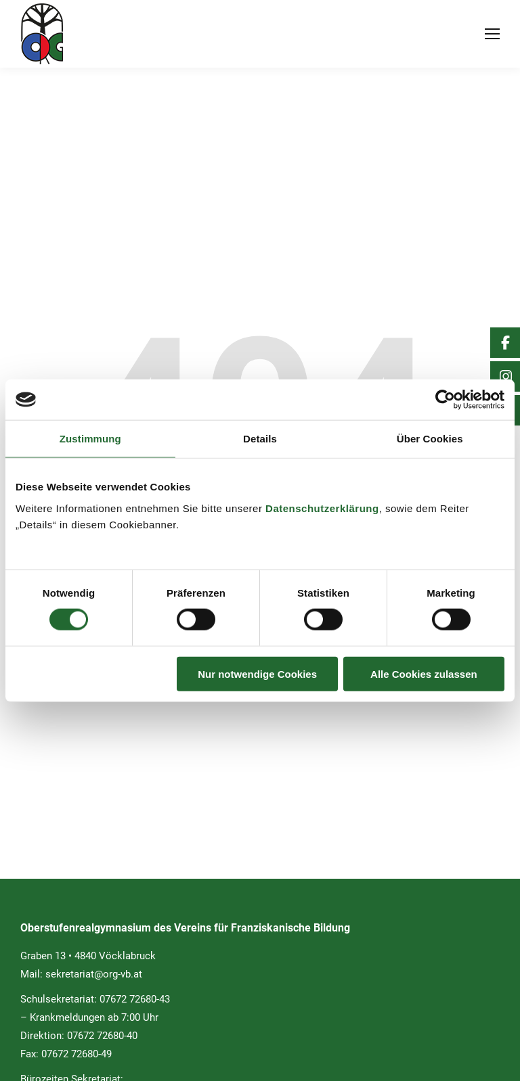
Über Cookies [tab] (430, 438)
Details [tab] (260, 438)
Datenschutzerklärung (322, 507)
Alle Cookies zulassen (423, 673)
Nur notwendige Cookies (257, 673)
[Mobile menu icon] (492, 33)
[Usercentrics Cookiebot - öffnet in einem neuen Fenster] (445, 400)
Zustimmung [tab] (90, 438)
